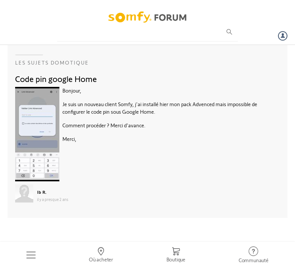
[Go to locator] (101, 255)
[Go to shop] (176, 255)
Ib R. (42, 192)
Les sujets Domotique (52, 62)
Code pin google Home (56, 78)
